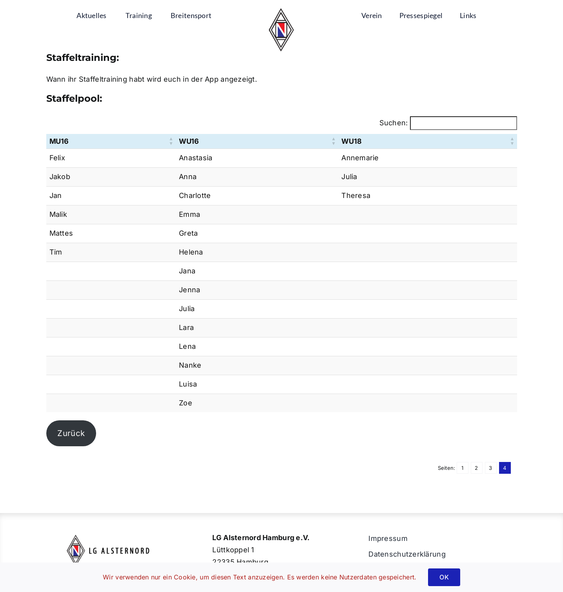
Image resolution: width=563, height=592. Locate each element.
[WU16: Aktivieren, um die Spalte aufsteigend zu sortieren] (257, 141)
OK (443, 577)
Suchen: (393, 123)
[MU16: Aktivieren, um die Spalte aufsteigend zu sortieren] (111, 141)
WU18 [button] (351, 141)
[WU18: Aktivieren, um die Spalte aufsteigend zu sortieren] (427, 141)
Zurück (71, 433)
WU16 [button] (189, 141)
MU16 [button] (59, 141)
